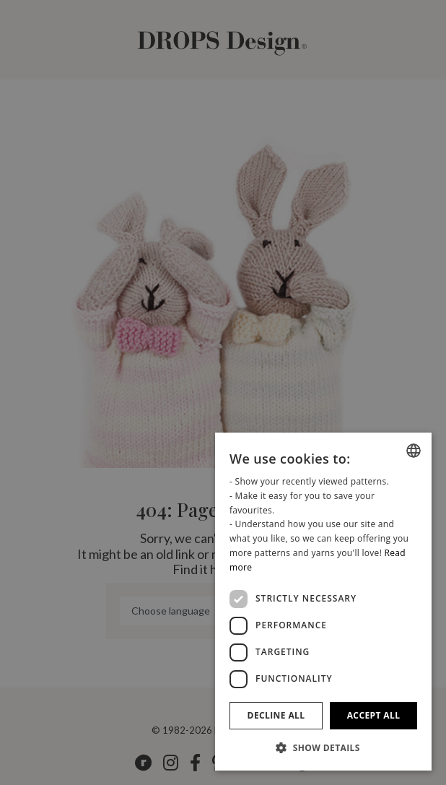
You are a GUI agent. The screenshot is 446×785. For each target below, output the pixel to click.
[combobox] (413, 450)
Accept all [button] (374, 715)
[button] (323, 747)
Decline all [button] (276, 715)
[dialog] (323, 602)
